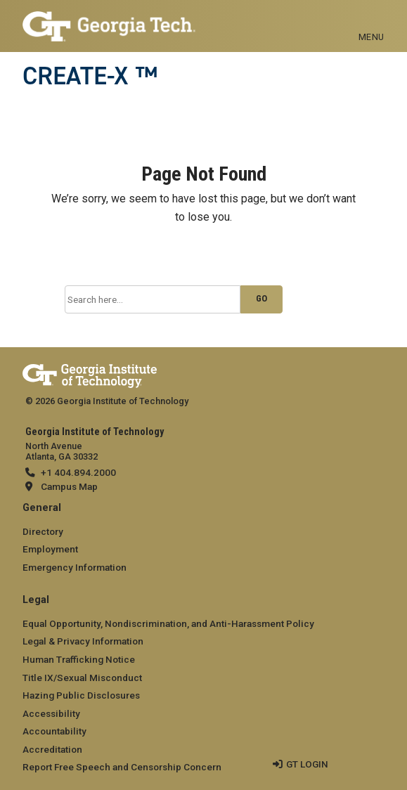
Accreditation (52, 749)
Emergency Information (74, 567)
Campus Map (69, 486)
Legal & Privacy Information (82, 641)
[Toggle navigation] (371, 21)
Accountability (54, 731)
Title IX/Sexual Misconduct (82, 677)
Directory (42, 531)
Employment (50, 549)
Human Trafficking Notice (78, 659)
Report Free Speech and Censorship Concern (121, 766)
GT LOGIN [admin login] (307, 764)
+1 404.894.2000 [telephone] (78, 472)
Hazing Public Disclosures (81, 695)
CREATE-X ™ (89, 76)
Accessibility (51, 713)
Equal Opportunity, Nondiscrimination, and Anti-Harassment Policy (168, 623)
